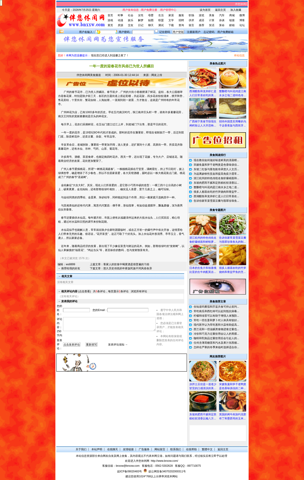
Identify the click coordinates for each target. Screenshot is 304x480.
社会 (130, 15)
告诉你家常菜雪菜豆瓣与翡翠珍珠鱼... (216, 200)
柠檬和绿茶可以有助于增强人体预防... (216, 315)
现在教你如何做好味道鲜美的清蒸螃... (216, 160)
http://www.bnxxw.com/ (164, 460)
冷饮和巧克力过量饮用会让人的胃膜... (216, 333)
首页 (110, 15)
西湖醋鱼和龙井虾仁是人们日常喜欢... (216, 196)
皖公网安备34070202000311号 (167, 471)
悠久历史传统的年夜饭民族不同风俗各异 (127, 268)
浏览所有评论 (139, 291)
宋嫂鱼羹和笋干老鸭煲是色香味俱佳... (216, 164)
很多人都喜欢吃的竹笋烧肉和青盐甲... (216, 191)
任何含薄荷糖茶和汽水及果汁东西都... (216, 342)
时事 (120, 15)
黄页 (110, 25)
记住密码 (164, 32)
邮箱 (232, 25)
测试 (161, 25)
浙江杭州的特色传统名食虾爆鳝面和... (216, 178)
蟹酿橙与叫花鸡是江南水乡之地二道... (216, 187)
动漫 (120, 20)
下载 (171, 25)
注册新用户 (193, 32)
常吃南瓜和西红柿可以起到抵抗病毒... (216, 311)
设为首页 (205, 9)
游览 (201, 15)
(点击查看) (76, 291)
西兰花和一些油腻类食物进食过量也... (216, 329)
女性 (140, 15)
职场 (191, 15)
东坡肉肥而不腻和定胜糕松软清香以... (216, 182)
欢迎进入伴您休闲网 (137, 460)
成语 (201, 20)
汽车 (222, 15)
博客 (242, 20)
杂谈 (222, 20)
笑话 (211, 25)
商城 (232, 15)
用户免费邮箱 (225, 32)
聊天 (151, 25)
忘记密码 (209, 32)
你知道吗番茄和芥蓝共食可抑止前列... (216, 306)
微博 (242, 15)
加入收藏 (235, 9)
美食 (211, 15)
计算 (211, 20)
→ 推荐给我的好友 (69, 268)
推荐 (201, 25)
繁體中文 (207, 449)
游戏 (110, 20)
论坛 (242, 25)
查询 (181, 25)
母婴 (151, 15)
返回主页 (220, 9)
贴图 (151, 20)
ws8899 (70, 264)
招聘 (181, 20)
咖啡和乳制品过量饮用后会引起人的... (216, 338)
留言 (191, 25)
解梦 (140, 20)
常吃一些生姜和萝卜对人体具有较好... (216, 320)
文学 (171, 20)
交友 (130, 25)
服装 (181, 15)
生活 (161, 15)
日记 (140, 25)
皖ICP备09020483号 (129, 471)
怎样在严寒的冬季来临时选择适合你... (216, 347)
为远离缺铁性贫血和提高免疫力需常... (216, 173)
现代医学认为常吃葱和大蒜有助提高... (216, 324)
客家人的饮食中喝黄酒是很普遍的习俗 (126, 264)
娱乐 (130, 20)
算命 (222, 25)
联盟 (161, 20)
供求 (191, 20)
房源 (120, 25)
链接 (232, 20)
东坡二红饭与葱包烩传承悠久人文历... (216, 169)
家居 (171, 15)
